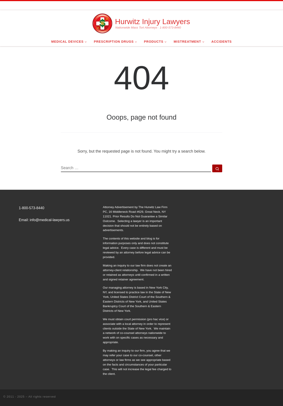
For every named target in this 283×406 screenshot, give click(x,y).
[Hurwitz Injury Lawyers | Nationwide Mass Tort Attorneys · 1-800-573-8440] (102, 23)
